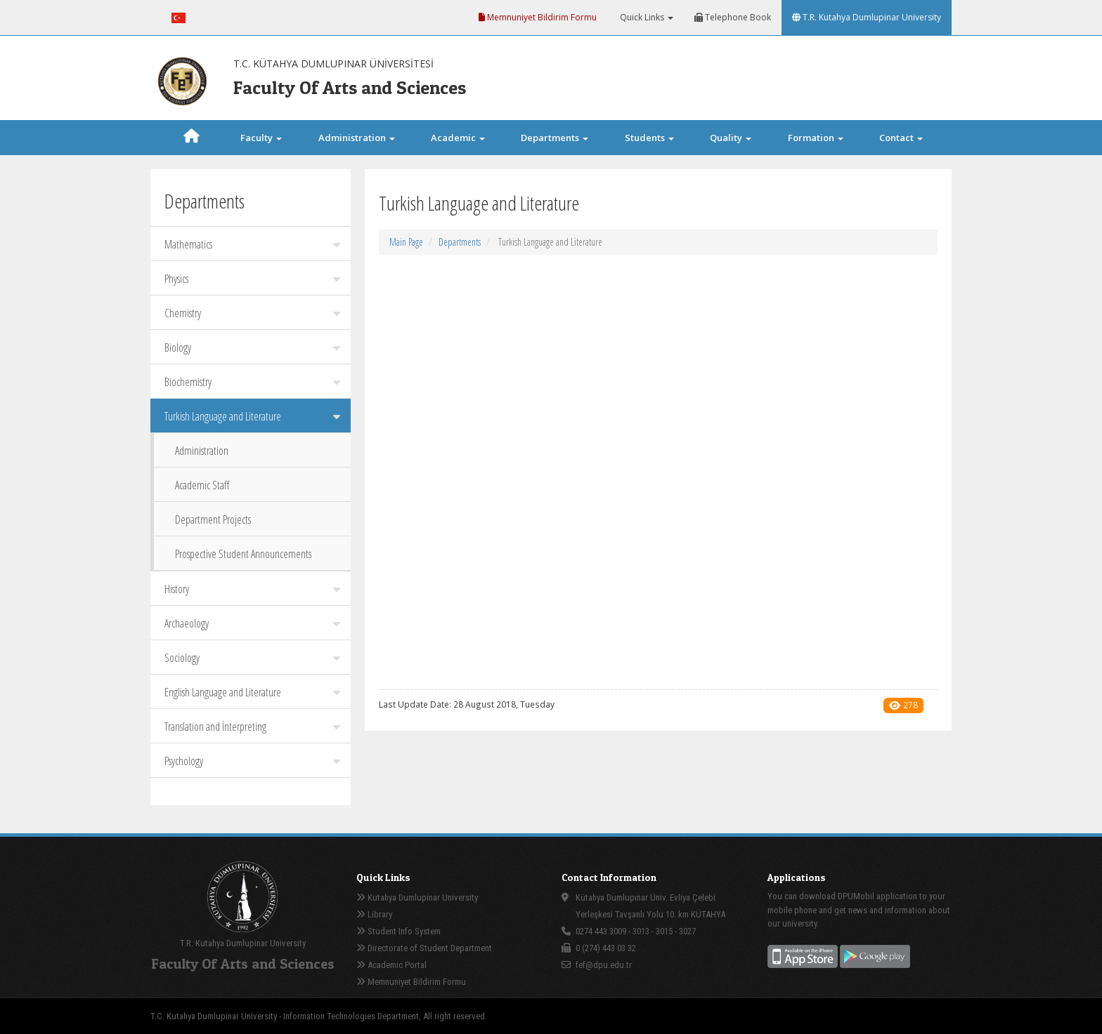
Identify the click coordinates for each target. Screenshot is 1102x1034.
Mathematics (252, 244)
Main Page (406, 241)
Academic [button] (458, 137)
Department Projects (213, 519)
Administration (201, 450)
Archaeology (252, 623)
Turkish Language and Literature (252, 416)
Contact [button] (901, 137)
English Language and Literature (252, 692)
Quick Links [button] (645, 17)
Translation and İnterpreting (252, 726)
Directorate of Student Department (424, 948)
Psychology (252, 761)
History (252, 589)
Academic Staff (202, 485)
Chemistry (252, 313)
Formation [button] (815, 137)
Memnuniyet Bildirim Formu (538, 17)
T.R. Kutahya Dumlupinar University (866, 17)
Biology (252, 347)
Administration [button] (356, 137)
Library (374, 914)
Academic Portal (391, 965)
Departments (460, 241)
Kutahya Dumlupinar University (417, 897)
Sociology (252, 657)
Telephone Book (732, 17)
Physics (252, 278)
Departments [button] (554, 137)
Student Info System (398, 931)
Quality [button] (730, 137)
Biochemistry (252, 382)
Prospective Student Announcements (243, 554)
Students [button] (649, 137)
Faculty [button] (261, 137)
